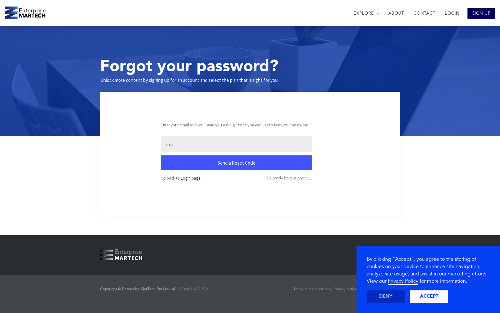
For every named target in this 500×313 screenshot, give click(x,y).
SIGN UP (481, 13)
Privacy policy (345, 289)
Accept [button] (429, 296)
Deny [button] (386, 296)
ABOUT (396, 13)
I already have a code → (289, 178)
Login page (190, 178)
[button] (366, 13)
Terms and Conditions (311, 289)
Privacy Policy (403, 281)
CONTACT (424, 13)
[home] (23, 11)
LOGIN (452, 13)
